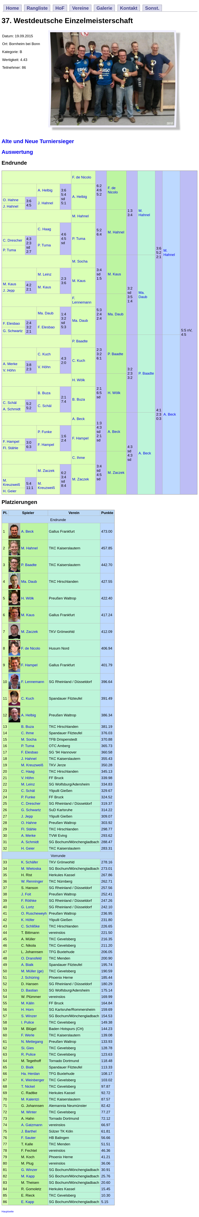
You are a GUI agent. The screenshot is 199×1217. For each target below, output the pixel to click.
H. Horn (27, 1009)
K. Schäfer (29, 862)
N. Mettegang (32, 1042)
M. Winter (29, 1112)
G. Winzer (29, 1170)
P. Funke (45, 432)
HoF (60, 8)
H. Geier (9, 491)
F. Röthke (29, 901)
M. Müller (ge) (32, 971)
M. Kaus (114, 274)
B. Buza (44, 393)
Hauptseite (8, 1211)
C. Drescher (12, 240)
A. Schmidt (11, 409)
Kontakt (128, 8)
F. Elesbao (11, 323)
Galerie (104, 8)
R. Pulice (28, 1054)
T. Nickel (28, 1086)
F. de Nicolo (81, 177)
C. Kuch (44, 354)
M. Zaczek (116, 473)
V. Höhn (44, 367)
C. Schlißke (30, 926)
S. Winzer (29, 1016)
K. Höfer (27, 920)
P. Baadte (80, 341)
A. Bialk (27, 965)
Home (12, 8)
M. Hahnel (144, 213)
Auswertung (17, 152)
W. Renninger (32, 881)
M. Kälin (27, 1003)
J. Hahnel (45, 203)
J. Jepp (9, 290)
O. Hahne (10, 200)
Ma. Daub (143, 295)
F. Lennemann (82, 300)
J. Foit (26, 894)
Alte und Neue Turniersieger (38, 141)
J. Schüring (30, 977)
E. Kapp (27, 1202)
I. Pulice (27, 1022)
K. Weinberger (32, 1080)
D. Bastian (29, 990)
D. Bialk (27, 1067)
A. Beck (169, 414)
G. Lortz (27, 907)
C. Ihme (78, 458)
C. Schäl (10, 403)
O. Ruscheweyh (34, 913)
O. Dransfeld (31, 958)
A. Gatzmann (31, 1125)
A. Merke (10, 364)
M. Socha (80, 261)
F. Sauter (28, 1138)
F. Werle (27, 1035)
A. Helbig (45, 190)
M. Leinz (44, 274)
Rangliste (37, 8)
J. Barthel (29, 1131)
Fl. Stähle (10, 448)
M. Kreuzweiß (11, 482)
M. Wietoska (31, 868)
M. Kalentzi (30, 1099)
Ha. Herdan (30, 1074)
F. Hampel (80, 438)
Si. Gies (27, 1048)
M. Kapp (28, 1176)
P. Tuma (78, 239)
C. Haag (44, 229)
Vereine (80, 8)
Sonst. (152, 8)
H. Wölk (78, 380)
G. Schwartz (13, 331)
